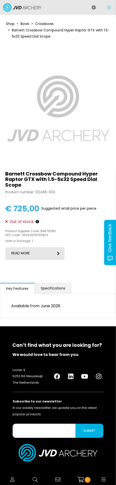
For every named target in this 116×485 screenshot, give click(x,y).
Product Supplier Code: (22, 231)
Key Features (17, 288)
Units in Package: (18, 241)
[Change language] (93, 7)
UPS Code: (13, 235)
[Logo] (21, 7)
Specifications (53, 288)
